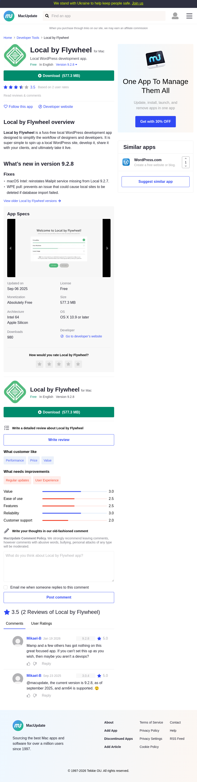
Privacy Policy (149, 731)
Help (173, 731)
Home (8, 38)
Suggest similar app (155, 181)
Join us (137, 3)
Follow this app (18, 107)
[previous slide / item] (10, 248)
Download (59, 75)
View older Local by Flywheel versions (32, 201)
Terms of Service (151, 722)
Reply (46, 663)
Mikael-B (34, 638)
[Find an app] (47, 16)
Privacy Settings (151, 739)
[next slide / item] (107, 248)
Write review (59, 439)
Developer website (55, 107)
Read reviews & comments (22, 95)
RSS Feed (177, 739)
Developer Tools (28, 38)
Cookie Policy (149, 747)
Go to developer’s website (81, 336)
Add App (110, 731)
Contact (175, 722)
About (108, 722)
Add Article (112, 747)
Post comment (58, 597)
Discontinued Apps (118, 739)
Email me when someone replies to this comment (49, 587)
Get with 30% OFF (155, 121)
